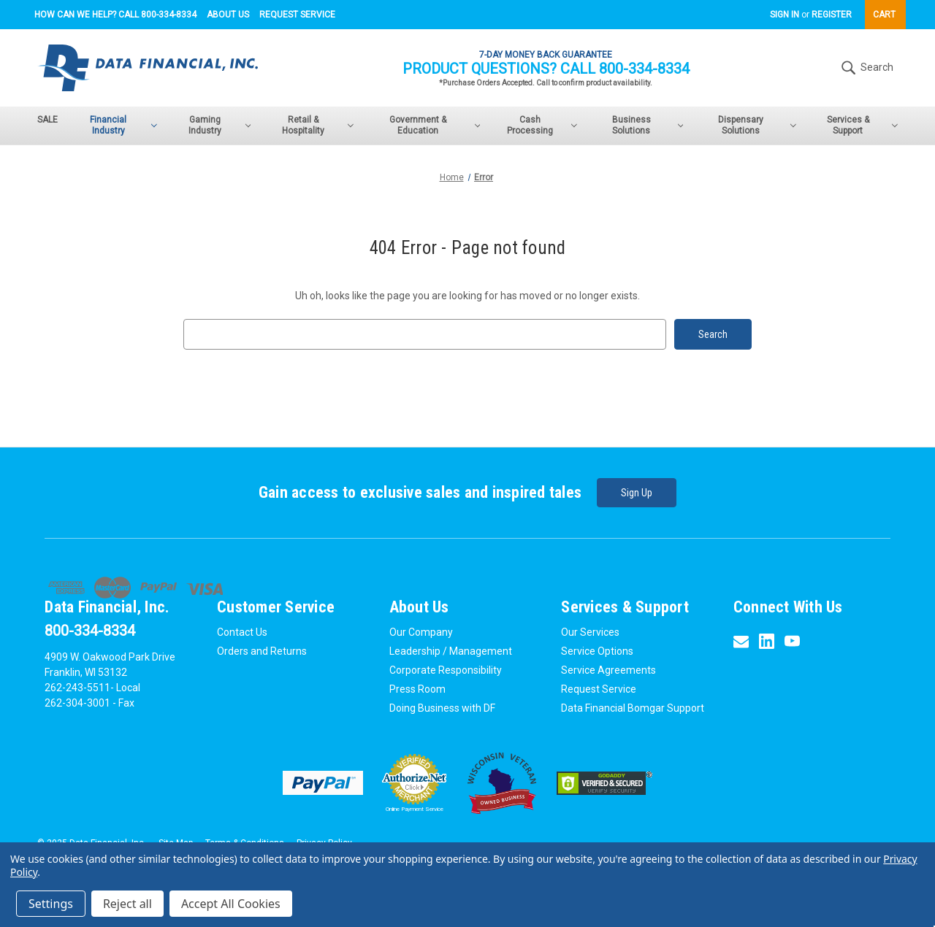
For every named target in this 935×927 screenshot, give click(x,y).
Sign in (784, 14)
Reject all (127, 904)
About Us (228, 14)
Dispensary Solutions (756, 125)
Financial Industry (123, 125)
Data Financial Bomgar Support (632, 708)
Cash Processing (542, 125)
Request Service (297, 14)
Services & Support (862, 125)
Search (865, 68)
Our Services (590, 632)
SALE (47, 120)
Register (832, 14)
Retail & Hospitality (318, 125)
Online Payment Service (414, 809)
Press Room (417, 689)
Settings (50, 904)
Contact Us (242, 632)
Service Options (597, 651)
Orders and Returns (262, 651)
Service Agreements (608, 670)
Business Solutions (648, 125)
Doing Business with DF (442, 708)
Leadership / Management (450, 651)
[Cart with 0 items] (885, 14)
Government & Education (434, 125)
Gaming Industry (219, 125)
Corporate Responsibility (445, 670)
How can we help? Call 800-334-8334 (115, 14)
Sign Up (636, 493)
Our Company (421, 632)
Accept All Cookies (230, 904)
